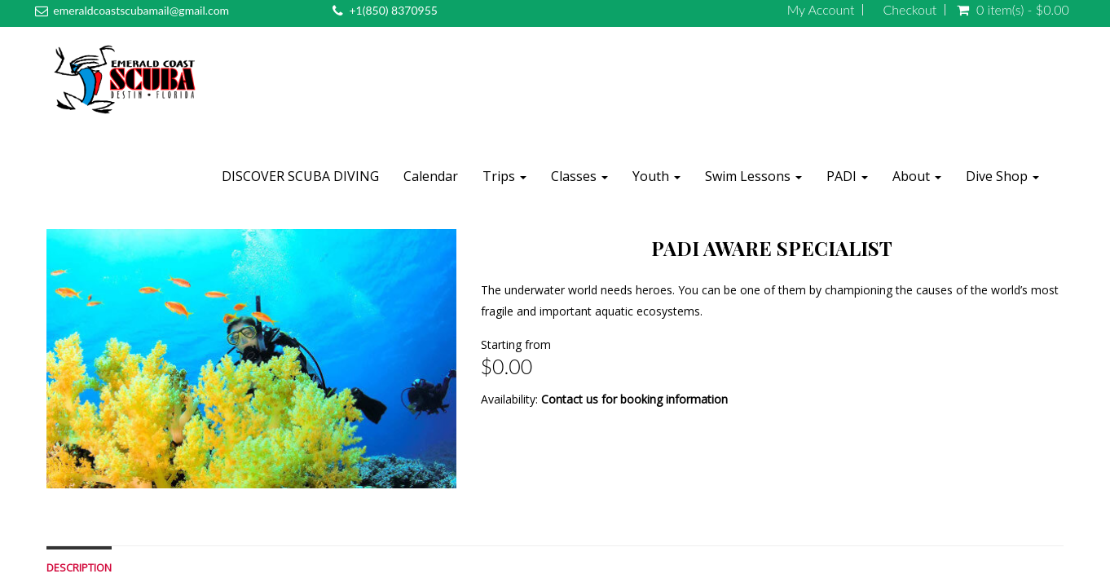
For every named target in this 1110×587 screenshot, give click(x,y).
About (916, 176)
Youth (656, 176)
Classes (579, 176)
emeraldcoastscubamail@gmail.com (141, 10)
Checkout (909, 9)
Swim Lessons (753, 176)
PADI (847, 176)
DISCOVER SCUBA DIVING (300, 176)
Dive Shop (1002, 176)
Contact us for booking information (634, 399)
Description (79, 568)
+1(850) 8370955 (393, 10)
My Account (821, 9)
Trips (504, 176)
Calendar (430, 176)
